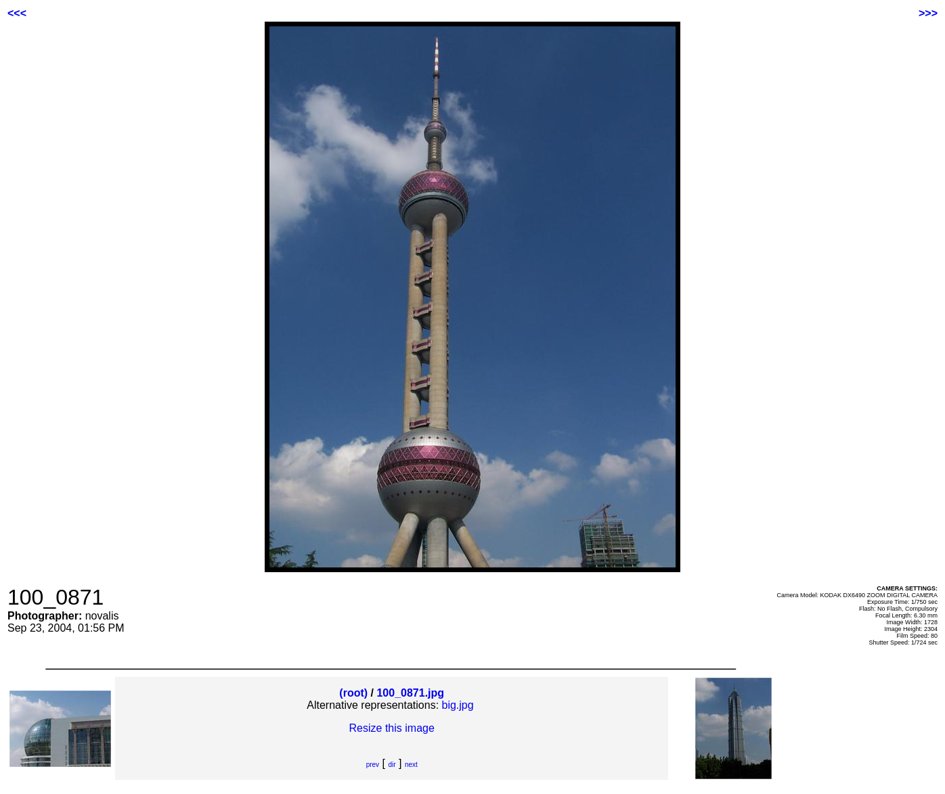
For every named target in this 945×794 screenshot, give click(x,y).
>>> (928, 13)
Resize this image (392, 728)
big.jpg (458, 705)
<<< (16, 13)
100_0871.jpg (410, 693)
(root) (353, 693)
